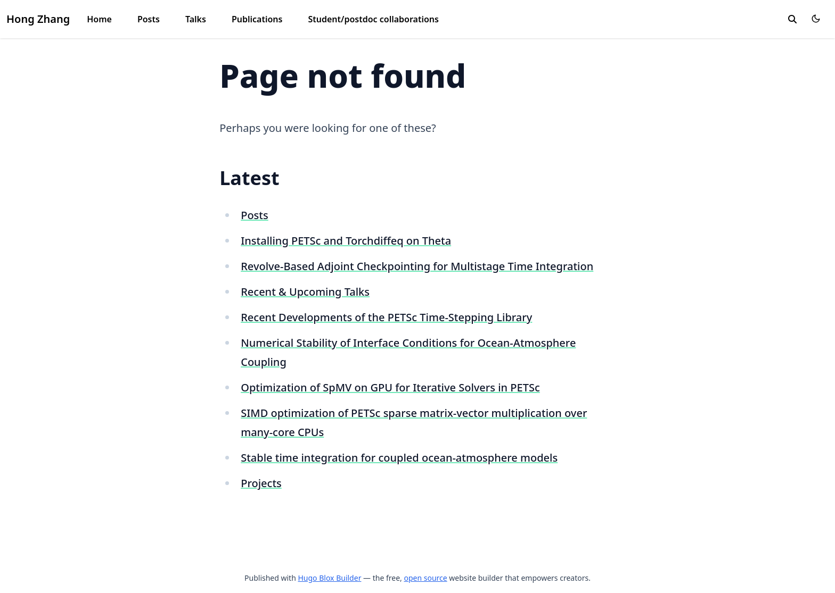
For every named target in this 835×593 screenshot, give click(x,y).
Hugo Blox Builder (329, 578)
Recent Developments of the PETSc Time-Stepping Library (386, 317)
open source (425, 578)
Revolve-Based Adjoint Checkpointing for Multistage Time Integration (417, 266)
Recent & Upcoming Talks (305, 292)
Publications (257, 19)
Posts (148, 19)
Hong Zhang (38, 19)
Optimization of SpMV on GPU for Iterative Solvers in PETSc (390, 387)
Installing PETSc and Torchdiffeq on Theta (346, 240)
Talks (195, 19)
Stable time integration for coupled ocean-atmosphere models (399, 457)
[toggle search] (792, 19)
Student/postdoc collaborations (373, 19)
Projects (261, 483)
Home (99, 19)
